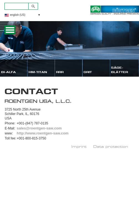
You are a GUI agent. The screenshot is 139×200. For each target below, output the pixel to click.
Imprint (79, 146)
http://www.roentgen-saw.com (43, 133)
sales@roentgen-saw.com (39, 128)
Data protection (110, 146)
